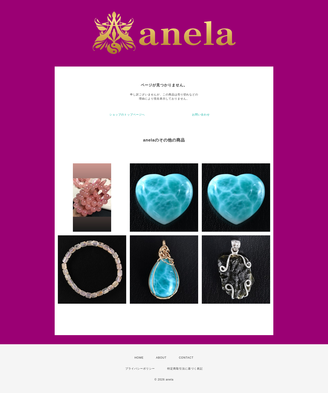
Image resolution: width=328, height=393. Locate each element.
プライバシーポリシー (140, 368)
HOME (139, 357)
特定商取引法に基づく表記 (185, 368)
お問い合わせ (201, 114)
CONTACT (186, 357)
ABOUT (161, 357)
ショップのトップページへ (127, 114)
